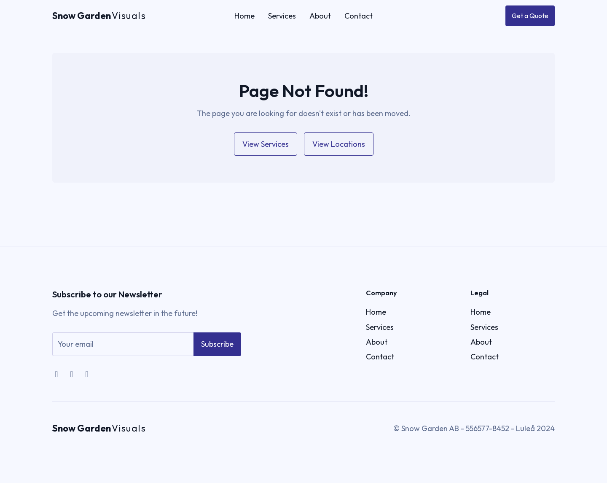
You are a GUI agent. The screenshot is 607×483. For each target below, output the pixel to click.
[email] (122, 350)
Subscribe (217, 350)
